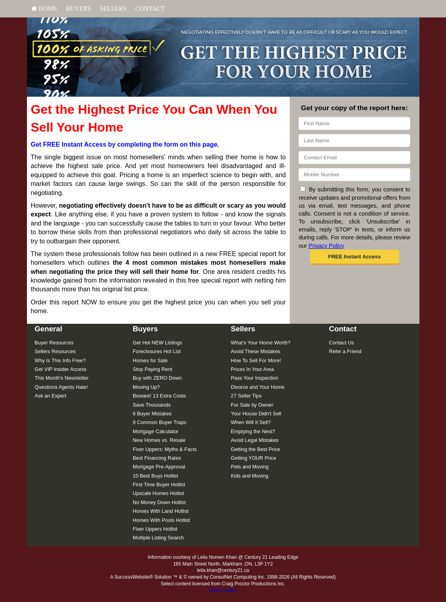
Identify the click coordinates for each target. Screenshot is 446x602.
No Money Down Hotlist (159, 502)
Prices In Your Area (252, 369)
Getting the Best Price (255, 449)
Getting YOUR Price (253, 458)
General (48, 329)
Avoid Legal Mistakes (255, 440)
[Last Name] (354, 140)
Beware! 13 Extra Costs (159, 396)
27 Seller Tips (246, 396)
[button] (354, 257)
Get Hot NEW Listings (157, 343)
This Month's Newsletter (61, 378)
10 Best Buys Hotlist (155, 476)
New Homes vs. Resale (159, 440)
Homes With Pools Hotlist (161, 520)
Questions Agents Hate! (61, 387)
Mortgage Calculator (155, 431)
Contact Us (341, 343)
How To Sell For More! (256, 360)
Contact (150, 8)
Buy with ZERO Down (157, 378)
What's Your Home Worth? (260, 343)
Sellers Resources (55, 351)
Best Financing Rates (157, 458)
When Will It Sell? (250, 422)
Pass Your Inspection (254, 378)
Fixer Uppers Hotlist (155, 529)
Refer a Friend (345, 351)
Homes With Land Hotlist (161, 511)
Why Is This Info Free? (60, 360)
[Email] (354, 157)
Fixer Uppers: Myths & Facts (165, 449)
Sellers (113, 8)
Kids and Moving (249, 476)
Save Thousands (152, 405)
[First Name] (354, 123)
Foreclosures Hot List (157, 351)
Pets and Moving (249, 467)
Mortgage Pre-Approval (159, 467)
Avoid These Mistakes (255, 351)
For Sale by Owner (252, 405)
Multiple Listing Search (158, 538)
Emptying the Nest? (253, 431)
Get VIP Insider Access (60, 369)
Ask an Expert (50, 396)
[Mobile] (354, 174)
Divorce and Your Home (257, 387)
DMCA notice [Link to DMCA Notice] (223, 590)
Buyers (78, 8)
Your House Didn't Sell (256, 414)
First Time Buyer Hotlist (159, 484)
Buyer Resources (53, 343)
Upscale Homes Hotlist (158, 493)
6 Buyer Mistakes (152, 414)
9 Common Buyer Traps (159, 422)
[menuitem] (44, 8)
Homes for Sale (150, 360)
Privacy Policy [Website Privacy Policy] (326, 246)
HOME (44, 8)
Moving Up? (146, 387)
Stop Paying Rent (152, 369)
